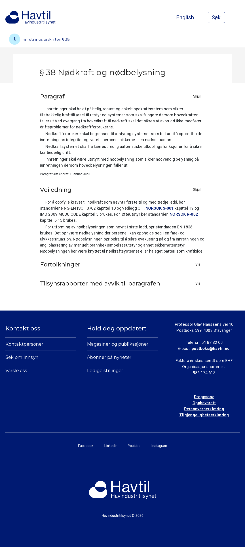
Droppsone (204, 396)
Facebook (85, 446)
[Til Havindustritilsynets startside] (30, 17)
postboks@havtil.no (211, 348)
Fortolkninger (121, 264)
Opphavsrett (204, 402)
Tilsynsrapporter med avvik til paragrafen (121, 283)
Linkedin (110, 446)
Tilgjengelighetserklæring (204, 415)
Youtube (134, 446)
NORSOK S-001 (160, 208)
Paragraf (121, 96)
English (188, 17)
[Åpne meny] (237, 18)
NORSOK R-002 (184, 214)
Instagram (159, 446)
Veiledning (121, 189)
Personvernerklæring (204, 409)
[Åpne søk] (216, 17)
